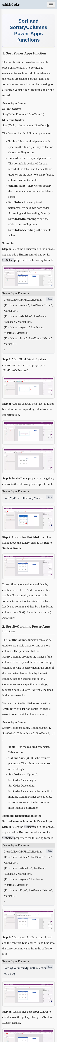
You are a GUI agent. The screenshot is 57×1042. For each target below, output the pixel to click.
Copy (49, 299)
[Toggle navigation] (51, 5)
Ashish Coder (10, 4)
